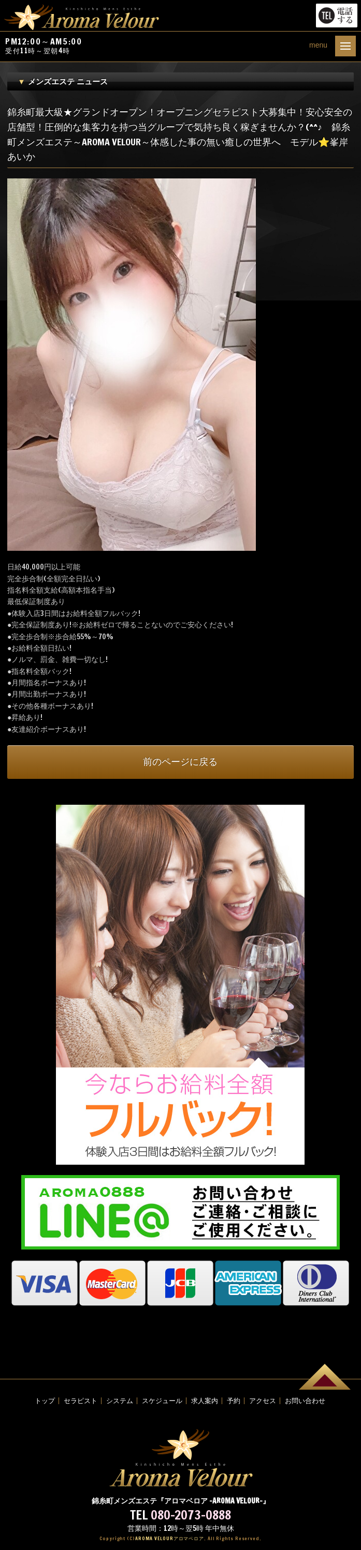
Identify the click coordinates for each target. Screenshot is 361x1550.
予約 (233, 1400)
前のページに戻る (180, 762)
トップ (45, 1400)
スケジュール (162, 1400)
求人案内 (204, 1400)
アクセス (262, 1400)
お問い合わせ (305, 1400)
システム (119, 1400)
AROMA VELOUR (169, 1538)
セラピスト (80, 1400)
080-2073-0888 (191, 1515)
